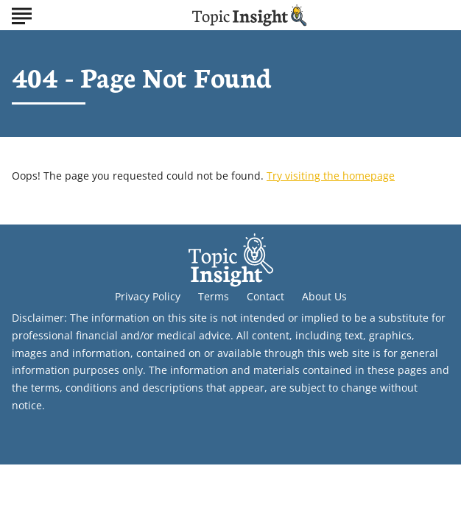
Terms (213, 296)
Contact (265, 296)
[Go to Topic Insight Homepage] (249, 15)
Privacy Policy (147, 296)
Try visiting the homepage (331, 176)
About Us (324, 296)
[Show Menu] (22, 14)
